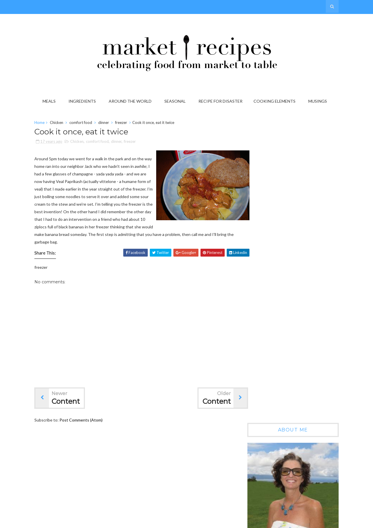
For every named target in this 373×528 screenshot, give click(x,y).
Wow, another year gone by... (303, 322)
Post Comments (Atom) (84, 428)
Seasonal (175, 101)
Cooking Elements (275, 101)
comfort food (84, 123)
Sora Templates (252, 521)
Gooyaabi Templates (316, 521)
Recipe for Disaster (221, 101)
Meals (50, 101)
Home (43, 123)
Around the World (131, 101)
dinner (107, 123)
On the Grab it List (294, 372)
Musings (318, 101)
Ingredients (83, 101)
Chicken (60, 123)
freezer (125, 123)
